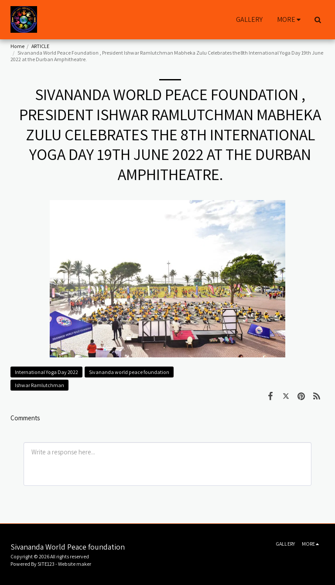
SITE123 (46, 564)
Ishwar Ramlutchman (39, 385)
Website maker (74, 564)
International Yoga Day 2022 (46, 372)
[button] (317, 19)
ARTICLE (40, 46)
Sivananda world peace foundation (129, 372)
